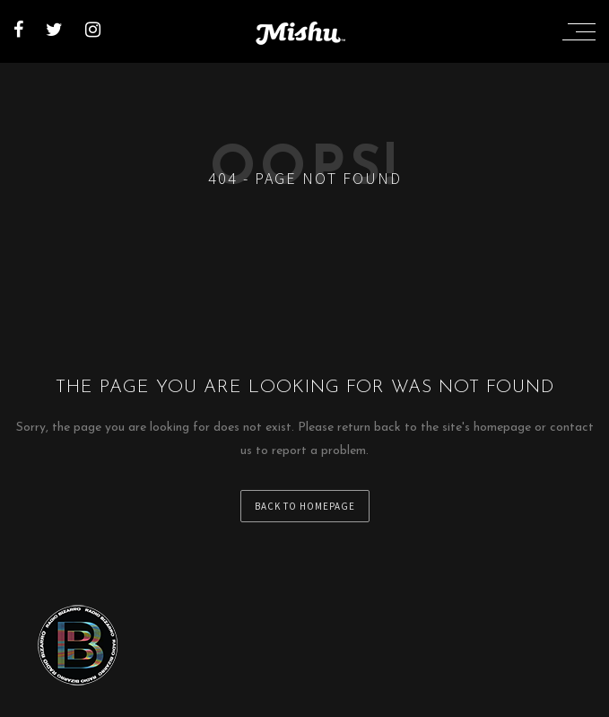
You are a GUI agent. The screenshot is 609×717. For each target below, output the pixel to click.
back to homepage (305, 506)
